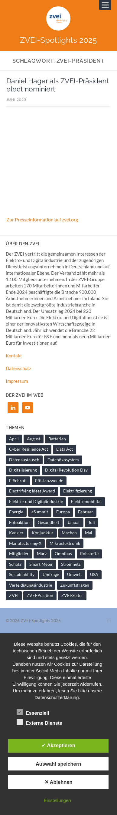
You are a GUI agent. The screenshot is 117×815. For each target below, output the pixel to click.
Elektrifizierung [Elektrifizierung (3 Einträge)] (77, 491)
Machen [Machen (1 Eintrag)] (69, 532)
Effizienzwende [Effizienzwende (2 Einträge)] (49, 480)
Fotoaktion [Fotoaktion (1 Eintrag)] (19, 522)
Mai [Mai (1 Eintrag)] (88, 532)
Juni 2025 (16, 99)
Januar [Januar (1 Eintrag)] (73, 522)
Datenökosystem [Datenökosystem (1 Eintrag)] (63, 459)
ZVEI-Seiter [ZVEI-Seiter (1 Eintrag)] (72, 595)
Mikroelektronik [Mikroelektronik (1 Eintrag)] (65, 543)
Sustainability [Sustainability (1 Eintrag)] (21, 574)
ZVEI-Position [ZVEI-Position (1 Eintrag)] (40, 595)
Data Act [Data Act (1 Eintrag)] (64, 449)
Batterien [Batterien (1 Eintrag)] (57, 438)
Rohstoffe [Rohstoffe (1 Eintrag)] (89, 553)
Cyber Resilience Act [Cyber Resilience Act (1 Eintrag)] (28, 449)
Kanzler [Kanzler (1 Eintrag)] (16, 532)
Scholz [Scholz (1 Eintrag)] (15, 564)
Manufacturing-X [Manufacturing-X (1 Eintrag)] (25, 543)
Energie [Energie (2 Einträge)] (16, 511)
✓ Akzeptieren (58, 745)
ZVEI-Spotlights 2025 (58, 40)
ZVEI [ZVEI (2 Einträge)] (13, 595)
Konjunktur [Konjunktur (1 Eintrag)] (43, 532)
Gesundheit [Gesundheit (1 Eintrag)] (48, 522)
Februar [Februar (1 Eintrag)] (85, 511)
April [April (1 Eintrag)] (14, 438)
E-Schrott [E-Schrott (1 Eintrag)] (18, 480)
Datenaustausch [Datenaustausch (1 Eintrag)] (24, 459)
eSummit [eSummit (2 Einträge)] (39, 511)
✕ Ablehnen (58, 782)
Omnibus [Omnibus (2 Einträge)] (63, 553)
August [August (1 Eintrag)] (33, 438)
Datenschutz (18, 368)
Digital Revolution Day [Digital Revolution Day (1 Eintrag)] (66, 470)
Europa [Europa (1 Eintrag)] (63, 511)
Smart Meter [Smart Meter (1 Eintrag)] (41, 564)
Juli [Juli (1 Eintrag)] (91, 522)
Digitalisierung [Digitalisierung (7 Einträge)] (23, 470)
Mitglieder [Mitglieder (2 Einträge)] (19, 553)
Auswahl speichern (58, 764)
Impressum (17, 381)
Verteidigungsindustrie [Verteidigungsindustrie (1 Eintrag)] (30, 585)
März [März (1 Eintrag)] (42, 553)
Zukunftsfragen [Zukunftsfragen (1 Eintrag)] (74, 585)
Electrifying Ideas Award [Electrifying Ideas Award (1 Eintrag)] (32, 491)
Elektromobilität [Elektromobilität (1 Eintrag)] (86, 501)
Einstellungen (57, 800)
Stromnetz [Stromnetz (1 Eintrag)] (70, 564)
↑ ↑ (108, 620)
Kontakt (14, 355)
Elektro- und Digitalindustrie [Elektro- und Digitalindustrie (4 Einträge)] (36, 501)
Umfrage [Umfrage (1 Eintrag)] (51, 574)
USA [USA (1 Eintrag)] (94, 574)
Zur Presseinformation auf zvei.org (42, 219)
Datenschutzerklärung (57, 697)
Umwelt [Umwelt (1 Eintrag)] (74, 574)
